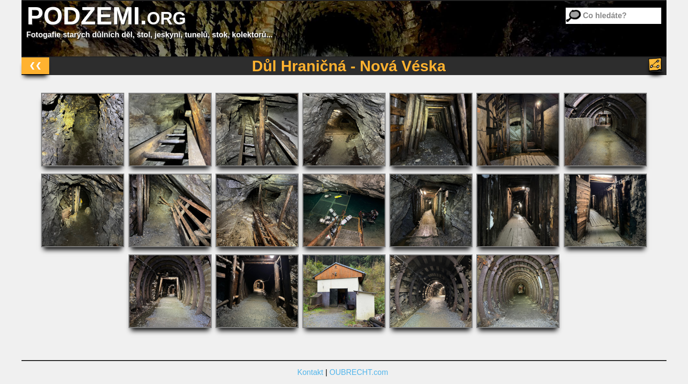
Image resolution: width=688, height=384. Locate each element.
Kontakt (310, 372)
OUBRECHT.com (359, 372)
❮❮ (35, 65)
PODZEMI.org (106, 16)
